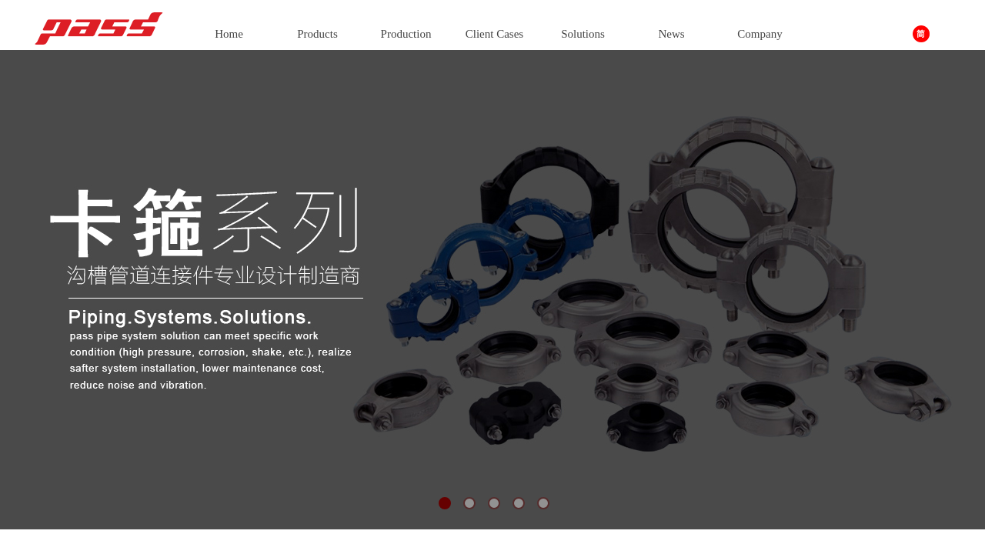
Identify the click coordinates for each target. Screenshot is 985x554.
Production (406, 34)
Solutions (583, 34)
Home (229, 34)
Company (759, 34)
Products (317, 34)
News (671, 34)
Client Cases (494, 34)
